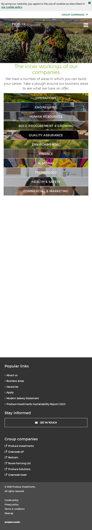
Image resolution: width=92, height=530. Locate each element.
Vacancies (11, 387)
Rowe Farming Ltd (18, 463)
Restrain (11, 457)
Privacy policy (11, 504)
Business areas (14, 381)
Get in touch (46, 422)
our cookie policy (11, 7)
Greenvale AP (14, 452)
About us (11, 375)
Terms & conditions (14, 509)
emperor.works (12, 522)
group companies (73, 14)
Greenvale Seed (16, 475)
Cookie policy (11, 500)
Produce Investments (19, 446)
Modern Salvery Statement (22, 398)
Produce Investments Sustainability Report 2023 (35, 404)
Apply (9, 392)
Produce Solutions (17, 469)
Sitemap (9, 513)
